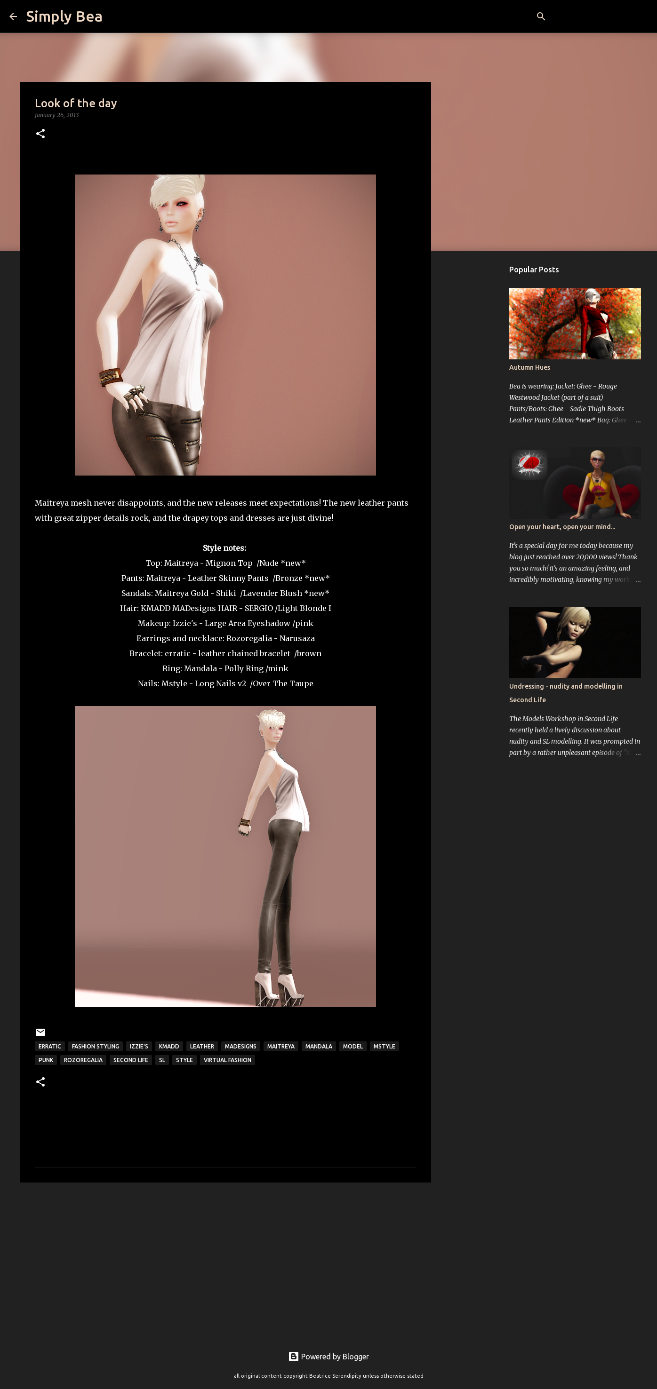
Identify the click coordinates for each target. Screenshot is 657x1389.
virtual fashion (227, 1060)
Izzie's (185, 623)
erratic (178, 653)
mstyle (384, 1046)
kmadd (169, 1046)
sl (162, 1060)
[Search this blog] (600, 16)
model (353, 1046)
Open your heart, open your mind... (562, 527)
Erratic (50, 1046)
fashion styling (95, 1046)
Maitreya (181, 563)
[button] (40, 134)
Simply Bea (64, 16)
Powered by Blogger (328, 1356)
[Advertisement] (225, 1262)
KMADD (155, 608)
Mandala (200, 668)
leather (202, 1046)
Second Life (130, 1060)
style (184, 1060)
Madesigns (240, 1046)
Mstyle (174, 683)
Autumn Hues (529, 367)
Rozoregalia (249, 638)
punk (46, 1060)
